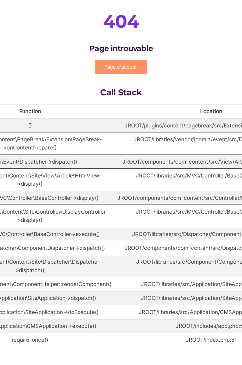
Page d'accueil (121, 67)
